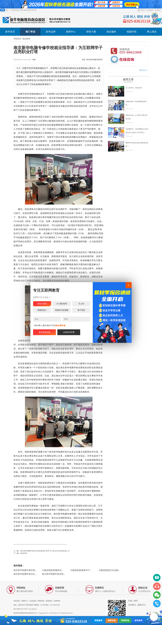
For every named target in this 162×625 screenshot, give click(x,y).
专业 (24, 106)
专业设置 (33, 601)
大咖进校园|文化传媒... (109, 570)
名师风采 (49, 601)
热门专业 (32, 31)
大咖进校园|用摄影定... (52, 570)
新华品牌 (50, 31)
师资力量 (91, 31)
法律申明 (57, 601)
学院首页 (17, 39)
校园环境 (131, 31)
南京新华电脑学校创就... (53, 574)
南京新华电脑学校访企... (25, 574)
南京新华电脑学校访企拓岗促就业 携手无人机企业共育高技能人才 (45, 551)
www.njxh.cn (32, 609)
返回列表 (23, 553)
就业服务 (111, 31)
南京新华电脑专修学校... (25, 570)
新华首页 (10, 31)
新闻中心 (71, 31)
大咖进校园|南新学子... (81, 570)
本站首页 (17, 601)
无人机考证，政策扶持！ (134, 88)
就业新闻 (26, 39)
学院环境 (41, 601)
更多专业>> (143, 70)
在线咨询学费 (69, 332)
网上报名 (152, 31)
